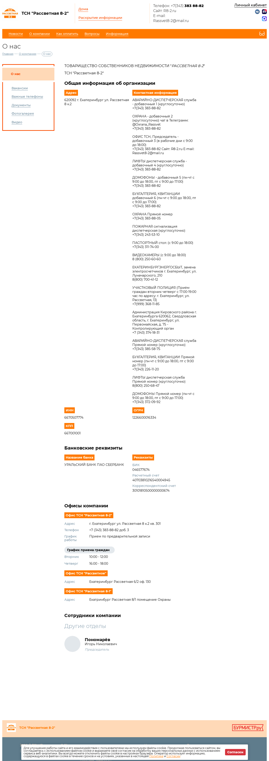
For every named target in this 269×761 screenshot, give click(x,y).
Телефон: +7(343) (178, 6)
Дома (83, 9)
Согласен (235, 752)
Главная (7, 54)
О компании (27, 54)
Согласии (173, 756)
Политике (156, 756)
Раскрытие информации (100, 17)
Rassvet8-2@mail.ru (171, 21)
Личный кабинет (250, 5)
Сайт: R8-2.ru (164, 11)
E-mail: (159, 16)
